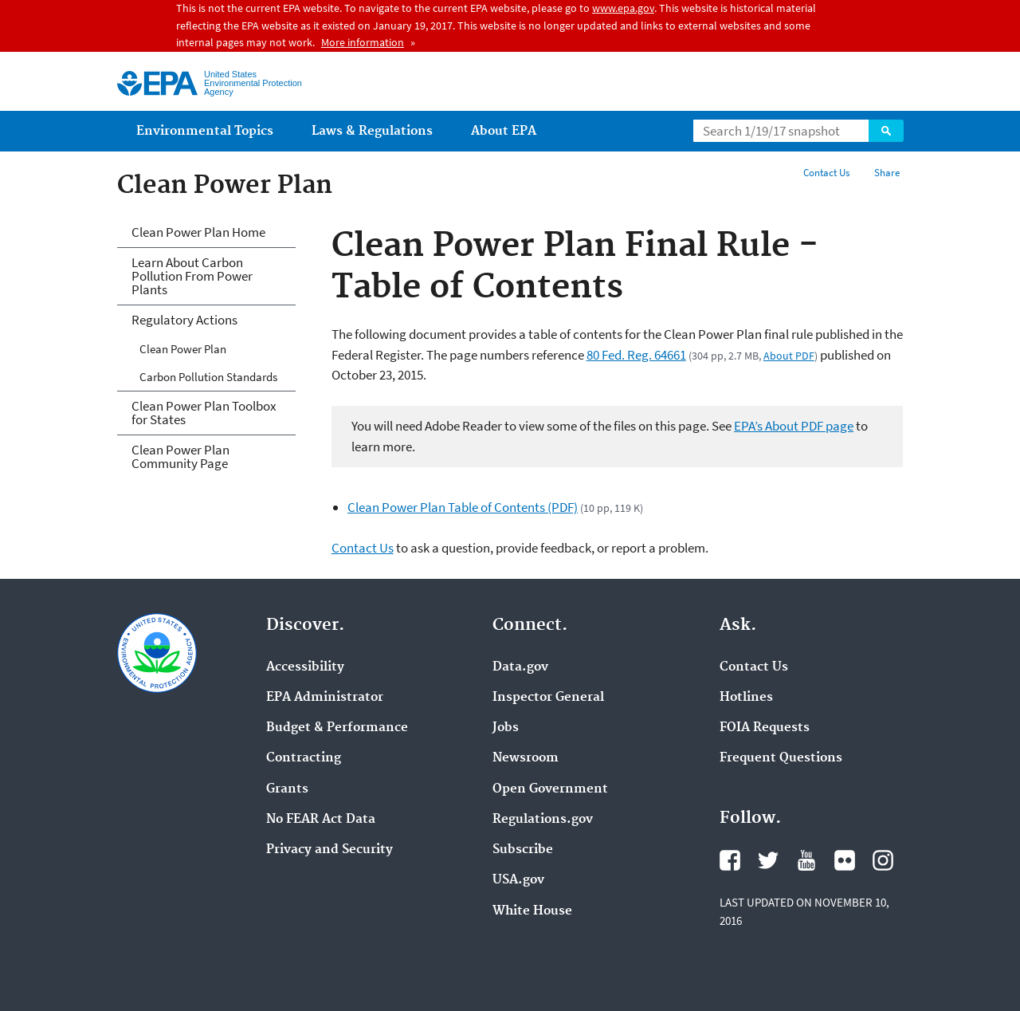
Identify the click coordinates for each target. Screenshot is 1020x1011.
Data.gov (520, 667)
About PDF (788, 355)
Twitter (768, 860)
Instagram (883, 860)
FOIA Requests (765, 728)
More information (362, 42)
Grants (287, 789)
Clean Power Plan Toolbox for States (204, 412)
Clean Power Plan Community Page (180, 456)
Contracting (303, 758)
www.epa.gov (623, 8)
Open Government (550, 789)
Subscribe (522, 850)
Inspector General (548, 697)
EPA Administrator (324, 697)
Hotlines (746, 697)
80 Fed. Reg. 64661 (636, 355)
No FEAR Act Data (320, 819)
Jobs (505, 728)
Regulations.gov (542, 819)
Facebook (730, 860)
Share (887, 172)
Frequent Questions (781, 758)
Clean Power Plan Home (198, 232)
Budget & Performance (337, 728)
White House (532, 911)
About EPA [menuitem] (503, 131)
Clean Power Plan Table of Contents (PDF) (462, 507)
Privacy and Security (329, 850)
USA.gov (518, 880)
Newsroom (525, 758)
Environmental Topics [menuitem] (204, 131)
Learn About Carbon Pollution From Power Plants (192, 276)
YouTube (806, 860)
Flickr (844, 860)
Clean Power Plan (182, 348)
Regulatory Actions (184, 319)
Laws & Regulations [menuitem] (372, 131)
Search (886, 131)
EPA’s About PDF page (793, 426)
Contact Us (826, 172)
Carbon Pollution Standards (208, 376)
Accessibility (305, 667)
